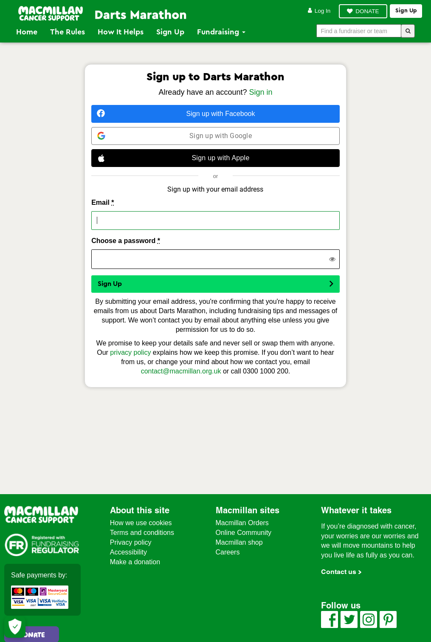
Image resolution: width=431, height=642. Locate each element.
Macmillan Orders (242, 522)
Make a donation (135, 562)
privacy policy (130, 352)
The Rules (67, 32)
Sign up (406, 11)
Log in (319, 11)
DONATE (367, 11)
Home (26, 32)
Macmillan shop (239, 542)
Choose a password (125, 240)
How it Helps (121, 32)
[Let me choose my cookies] (14, 627)
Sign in (261, 92)
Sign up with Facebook (176, 113)
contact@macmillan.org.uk (181, 371)
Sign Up (170, 32)
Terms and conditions (142, 532)
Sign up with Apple (173, 158)
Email (102, 202)
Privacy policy (131, 542)
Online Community (244, 532)
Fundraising (221, 32)
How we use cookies (141, 522)
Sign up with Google (174, 136)
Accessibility (128, 552)
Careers (228, 552)
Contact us (338, 572)
